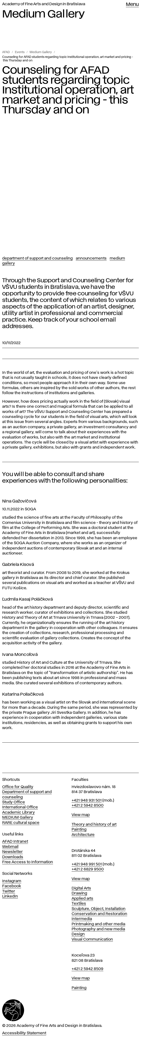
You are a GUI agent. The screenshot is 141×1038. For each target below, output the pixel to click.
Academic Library (18, 812)
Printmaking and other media (98, 924)
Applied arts (82, 898)
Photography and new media (98, 929)
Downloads (12, 857)
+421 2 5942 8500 (88, 805)
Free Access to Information (27, 862)
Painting (79, 829)
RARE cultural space (20, 823)
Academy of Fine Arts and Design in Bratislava (43, 4)
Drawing (79, 893)
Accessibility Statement (24, 1033)
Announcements (91, 258)
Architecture (83, 835)
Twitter (8, 891)
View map (81, 815)
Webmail (10, 847)
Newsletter (12, 852)
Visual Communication (92, 939)
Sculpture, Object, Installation (98, 909)
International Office (20, 807)
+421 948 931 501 (87, 800)
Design (78, 934)
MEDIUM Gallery (17, 817)
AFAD (6, 52)
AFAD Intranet (15, 841)
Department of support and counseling (37, 258)
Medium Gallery (41, 52)
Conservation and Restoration (99, 914)
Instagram (11, 881)
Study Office (13, 802)
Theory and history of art (94, 824)
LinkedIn (10, 896)
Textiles (79, 903)
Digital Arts (81, 888)
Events (20, 52)
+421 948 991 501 (87, 864)
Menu (132, 4)
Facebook (11, 886)
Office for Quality (17, 787)
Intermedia (82, 919)
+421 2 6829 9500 (88, 869)
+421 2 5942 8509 (87, 969)
